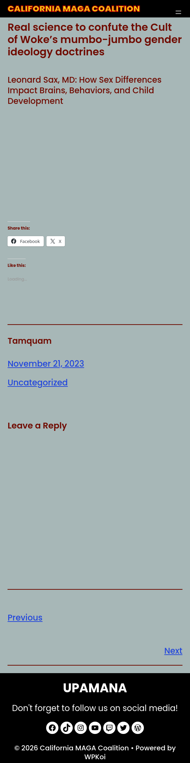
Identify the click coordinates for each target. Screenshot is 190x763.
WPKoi (95, 757)
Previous (25, 617)
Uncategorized (38, 382)
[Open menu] (178, 12)
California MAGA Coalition (74, 9)
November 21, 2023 (46, 363)
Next (173, 650)
